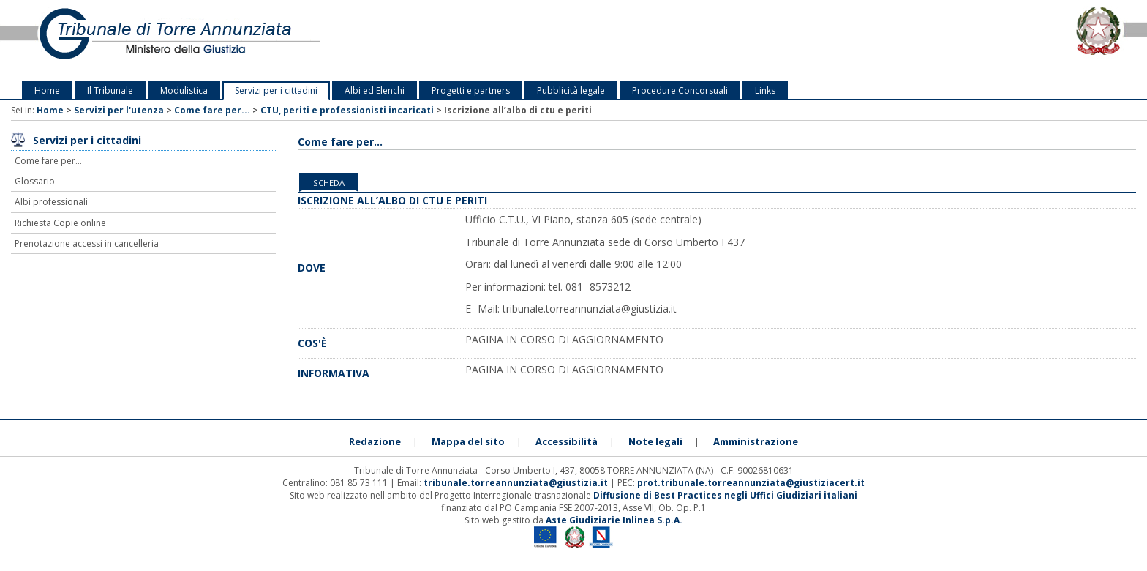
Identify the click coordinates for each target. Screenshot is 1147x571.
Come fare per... (212, 110)
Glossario (35, 181)
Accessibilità (566, 441)
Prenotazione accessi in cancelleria (87, 243)
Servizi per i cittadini (276, 90)
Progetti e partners (471, 90)
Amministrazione (755, 441)
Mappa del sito (468, 441)
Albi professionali (51, 201)
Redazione (375, 441)
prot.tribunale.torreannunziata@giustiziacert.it (751, 483)
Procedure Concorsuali (680, 90)
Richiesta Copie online (60, 223)
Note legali (655, 441)
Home (47, 90)
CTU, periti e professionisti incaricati (347, 110)
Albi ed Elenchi (375, 90)
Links (765, 90)
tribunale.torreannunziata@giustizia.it (517, 483)
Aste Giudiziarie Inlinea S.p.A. (614, 520)
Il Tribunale (110, 90)
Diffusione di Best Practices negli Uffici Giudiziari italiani (725, 495)
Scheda (329, 182)
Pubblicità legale (571, 90)
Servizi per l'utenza (119, 110)
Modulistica (184, 90)
